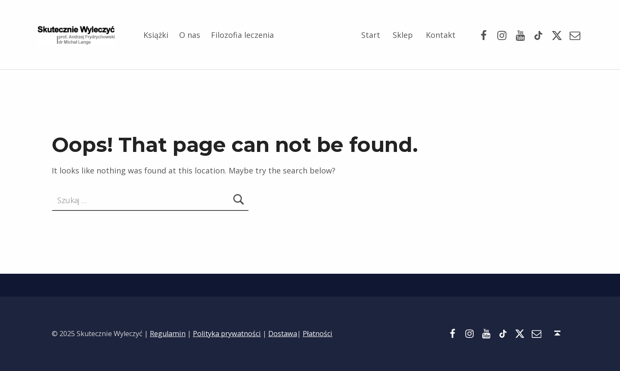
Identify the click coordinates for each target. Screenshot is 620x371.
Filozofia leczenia (242, 35)
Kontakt (441, 35)
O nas (189, 35)
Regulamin (168, 333)
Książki (155, 35)
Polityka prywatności (227, 333)
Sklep (403, 35)
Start (370, 35)
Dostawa (282, 333)
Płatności (317, 333)
